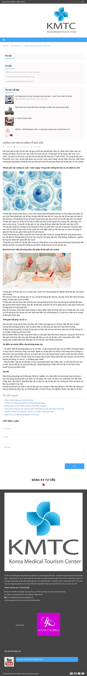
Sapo (37, 674)
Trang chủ (6, 46)
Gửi (74, 466)
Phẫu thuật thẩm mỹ (16, 46)
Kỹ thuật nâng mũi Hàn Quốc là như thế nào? (19, 81)
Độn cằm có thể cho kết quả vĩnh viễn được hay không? (23, 72)
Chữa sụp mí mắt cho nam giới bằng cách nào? (20, 77)
